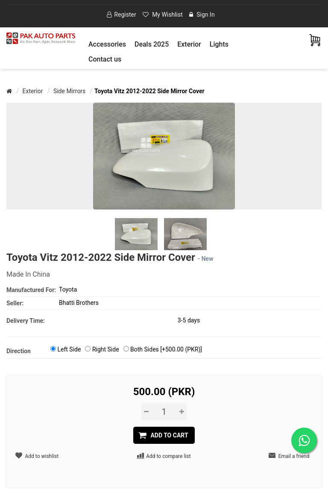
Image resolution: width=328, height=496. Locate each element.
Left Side (69, 349)
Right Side (105, 349)
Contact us (104, 59)
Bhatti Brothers (79, 302)
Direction (18, 351)
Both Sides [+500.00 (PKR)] (166, 349)
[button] (107, 44)
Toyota (68, 289)
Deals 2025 (152, 44)
